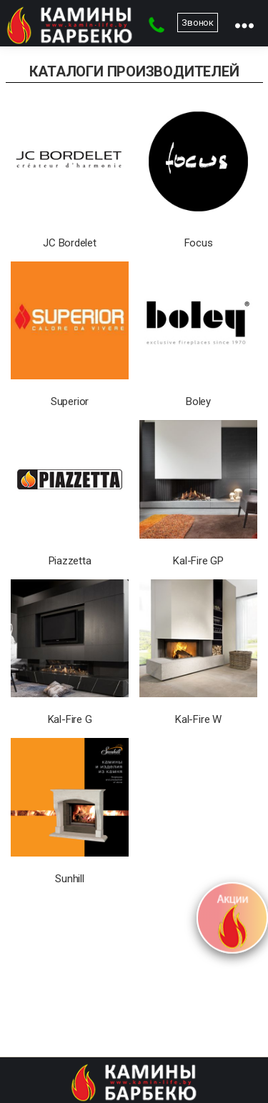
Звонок (198, 22)
